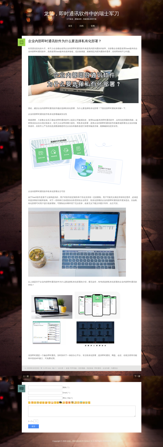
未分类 (60, 368)
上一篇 (26, 376)
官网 (93, 26)
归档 (81, 26)
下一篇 (137, 376)
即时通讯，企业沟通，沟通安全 (106, 368)
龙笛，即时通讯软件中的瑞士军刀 (81, 13)
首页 (70, 26)
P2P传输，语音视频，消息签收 (81, 368)
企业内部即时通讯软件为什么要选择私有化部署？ (64, 41)
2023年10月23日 (33, 368)
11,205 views (47, 368)
